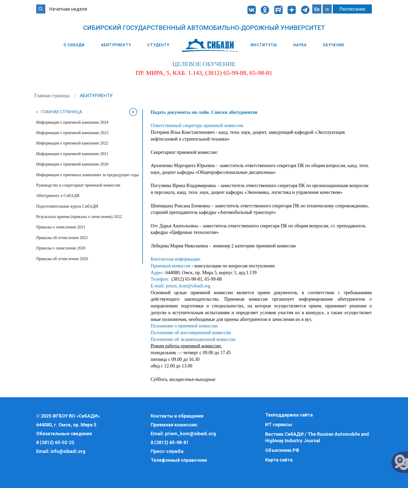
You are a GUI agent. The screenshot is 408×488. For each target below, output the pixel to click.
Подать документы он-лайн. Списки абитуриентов (204, 112)
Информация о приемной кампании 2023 (72, 132)
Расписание (352, 9)
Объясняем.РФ (282, 450)
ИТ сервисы (278, 424)
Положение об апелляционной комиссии (191, 332)
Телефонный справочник (179, 460)
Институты (264, 45)
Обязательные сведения (64, 433)
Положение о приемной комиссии (184, 325)
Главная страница (52, 95)
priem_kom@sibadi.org (188, 285)
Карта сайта (278, 460)
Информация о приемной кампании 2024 (72, 122)
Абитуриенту (116, 45)
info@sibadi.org (67, 451)
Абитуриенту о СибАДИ (58, 195)
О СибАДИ (74, 45)
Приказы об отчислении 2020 (62, 258)
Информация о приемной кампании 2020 (72, 164)
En (317, 9)
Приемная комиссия (173, 424)
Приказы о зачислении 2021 (60, 227)
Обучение (334, 45)
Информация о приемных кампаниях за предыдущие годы (87, 175)
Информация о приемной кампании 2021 (72, 153)
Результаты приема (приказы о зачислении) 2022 (79, 216)
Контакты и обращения (177, 416)
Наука (300, 45)
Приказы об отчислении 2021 (62, 237)
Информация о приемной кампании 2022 (72, 143)
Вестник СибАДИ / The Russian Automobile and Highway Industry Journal (317, 437)
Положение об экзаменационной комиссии (193, 339)
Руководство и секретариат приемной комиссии (78, 185)
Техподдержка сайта (289, 415)
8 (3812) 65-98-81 (170, 442)
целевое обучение (203, 64)
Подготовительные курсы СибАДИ (67, 206)
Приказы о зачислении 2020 (60, 248)
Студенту (158, 45)
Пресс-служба (167, 451)
